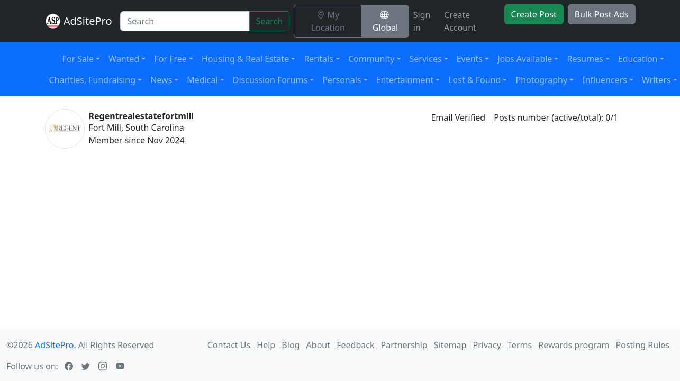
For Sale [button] (78, 59)
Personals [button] (341, 80)
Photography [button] (541, 80)
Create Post (534, 14)
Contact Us (228, 345)
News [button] (161, 80)
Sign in (422, 21)
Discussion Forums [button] (270, 80)
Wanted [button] (123, 59)
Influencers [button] (604, 80)
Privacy (487, 345)
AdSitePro (88, 21)
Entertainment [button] (405, 80)
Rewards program (573, 345)
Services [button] (426, 59)
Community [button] (371, 59)
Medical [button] (202, 80)
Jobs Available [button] (524, 59)
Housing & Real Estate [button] (245, 59)
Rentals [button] (318, 59)
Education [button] (638, 59)
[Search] (184, 21)
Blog (291, 345)
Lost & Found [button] (474, 80)
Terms (519, 345)
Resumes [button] (585, 59)
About (318, 345)
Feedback (355, 345)
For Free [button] (170, 59)
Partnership (404, 345)
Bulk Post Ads (602, 14)
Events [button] (470, 59)
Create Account (460, 21)
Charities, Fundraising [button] (92, 80)
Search (269, 21)
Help (266, 345)
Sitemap (450, 345)
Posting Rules (642, 345)
